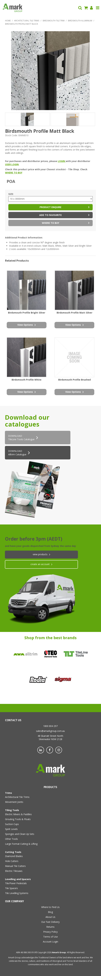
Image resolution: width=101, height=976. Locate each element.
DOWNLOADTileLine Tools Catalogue (21, 437)
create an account (40, 564)
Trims (8, 792)
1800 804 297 (50, 726)
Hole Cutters (11, 861)
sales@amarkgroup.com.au (50, 730)
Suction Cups (12, 824)
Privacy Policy (50, 931)
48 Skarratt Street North (50, 735)
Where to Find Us (50, 907)
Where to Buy (50, 222)
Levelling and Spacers (18, 879)
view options (25, 324)
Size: (11, 194)
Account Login (50, 941)
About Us (50, 916)
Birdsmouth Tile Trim (53, 20)
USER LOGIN (12, 164)
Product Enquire (50, 207)
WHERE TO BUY (13, 172)
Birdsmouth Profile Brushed (74, 379)
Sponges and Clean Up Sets (19, 834)
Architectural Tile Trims (26, 20)
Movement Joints (14, 801)
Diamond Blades (14, 856)
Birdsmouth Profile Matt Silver (74, 312)
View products (40, 554)
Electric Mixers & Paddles (18, 814)
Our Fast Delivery (50, 921)
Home (8, 20)
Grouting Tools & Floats (18, 819)
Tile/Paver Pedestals (16, 883)
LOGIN (62, 161)
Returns (50, 926)
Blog (50, 912)
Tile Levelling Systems (16, 893)
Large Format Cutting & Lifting (21, 843)
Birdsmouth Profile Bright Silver (26, 312)
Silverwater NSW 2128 (50, 739)
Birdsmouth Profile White (26, 379)
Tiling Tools (12, 810)
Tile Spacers (11, 888)
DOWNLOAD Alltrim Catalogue (17, 452)
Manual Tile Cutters (15, 866)
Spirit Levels (11, 829)
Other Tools (11, 838)
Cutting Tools (13, 852)
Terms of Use (50, 936)
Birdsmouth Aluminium (80, 20)
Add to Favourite (50, 215)
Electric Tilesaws (13, 870)
